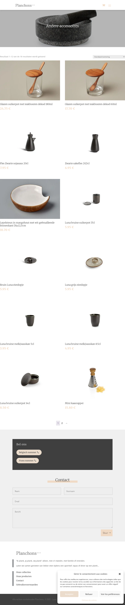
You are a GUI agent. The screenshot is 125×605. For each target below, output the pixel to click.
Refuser (89, 594)
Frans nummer (34, 459)
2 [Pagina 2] (62, 423)
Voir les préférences (110, 594)
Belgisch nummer (35, 453)
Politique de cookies (89, 600)
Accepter (69, 594)
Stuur (105, 532)
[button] (119, 574)
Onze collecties (23, 572)
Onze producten (24, 576)
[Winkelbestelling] (109, 57)
